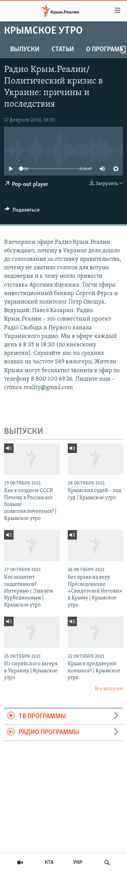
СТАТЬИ (62, 49)
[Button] (22, 211)
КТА (49, 862)
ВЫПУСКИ (24, 49)
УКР (77, 862)
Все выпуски (109, 688)
